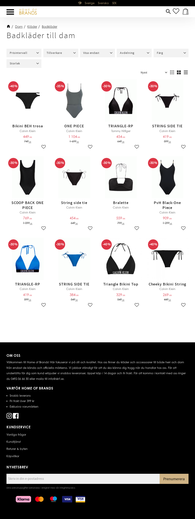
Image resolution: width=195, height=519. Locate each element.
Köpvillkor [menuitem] (12, 456)
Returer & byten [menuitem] (17, 448)
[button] (10, 12)
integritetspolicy (67, 487)
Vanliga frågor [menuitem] (16, 434)
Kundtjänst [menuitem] (13, 441)
